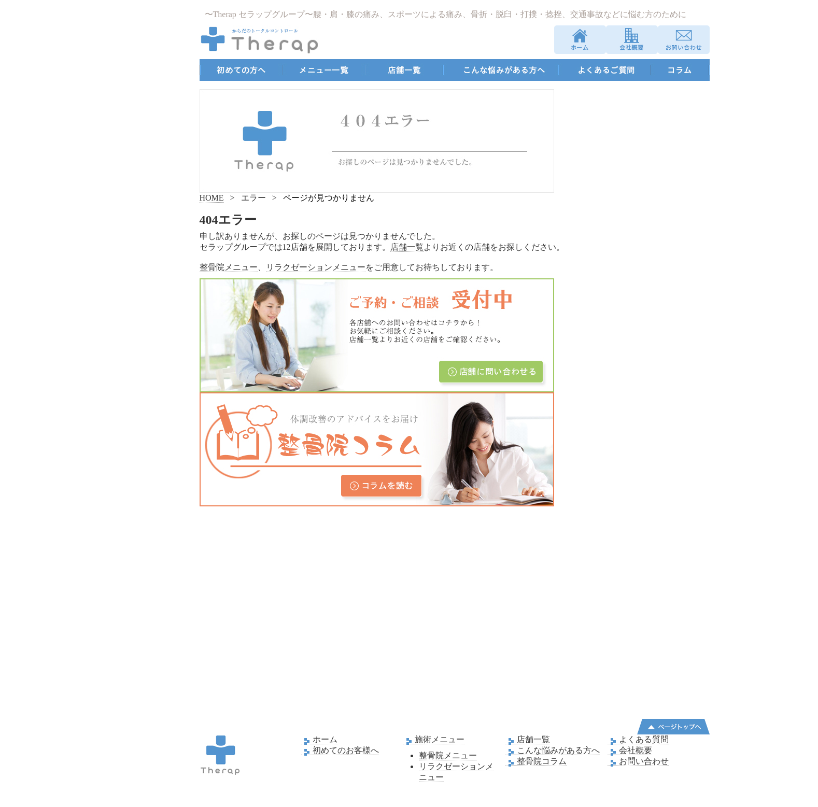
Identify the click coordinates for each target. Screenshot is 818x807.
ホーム (319, 739)
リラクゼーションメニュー (315, 267)
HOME (212, 197)
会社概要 (630, 750)
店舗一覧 (407, 247)
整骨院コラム (536, 761)
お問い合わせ (638, 761)
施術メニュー (433, 739)
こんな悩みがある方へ (552, 750)
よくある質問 (638, 739)
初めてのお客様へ (340, 750)
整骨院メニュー (229, 267)
